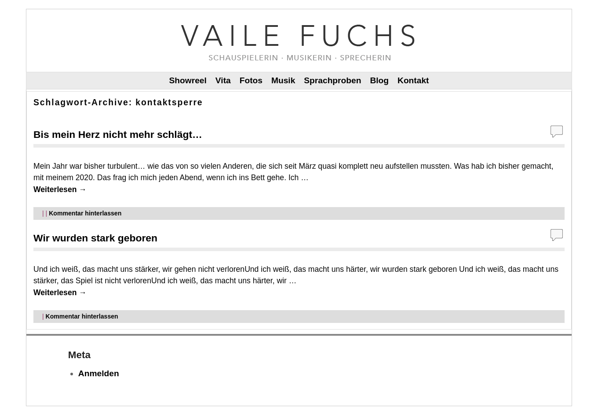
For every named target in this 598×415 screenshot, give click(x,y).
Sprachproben (332, 80)
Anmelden (98, 373)
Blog (379, 80)
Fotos (251, 80)
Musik (283, 80)
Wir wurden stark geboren (95, 238)
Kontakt (413, 80)
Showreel (188, 80)
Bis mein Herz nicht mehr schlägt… (117, 134)
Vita (223, 80)
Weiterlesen (60, 189)
